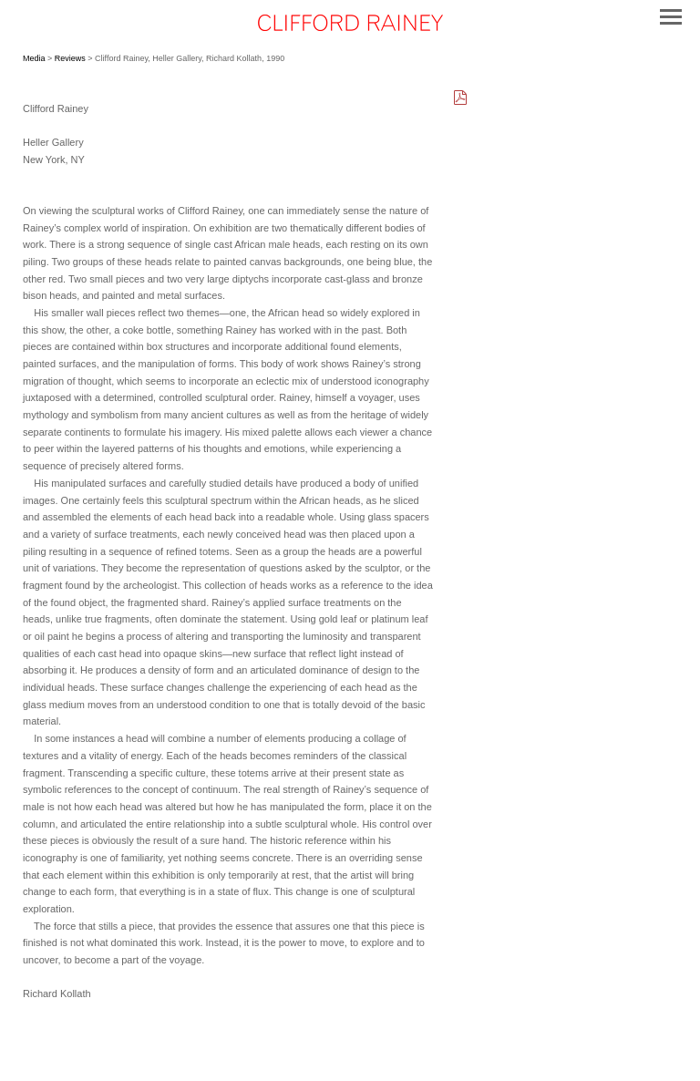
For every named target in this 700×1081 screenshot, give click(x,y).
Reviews (70, 58)
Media (34, 58)
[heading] (350, 25)
